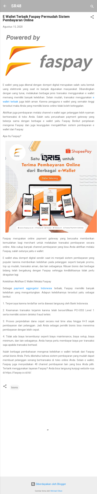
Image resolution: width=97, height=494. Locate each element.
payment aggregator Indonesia (33, 288)
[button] (92, 17)
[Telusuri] (92, 7)
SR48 (16, 5)
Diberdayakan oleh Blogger (48, 484)
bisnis (14, 387)
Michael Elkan (56, 491)
